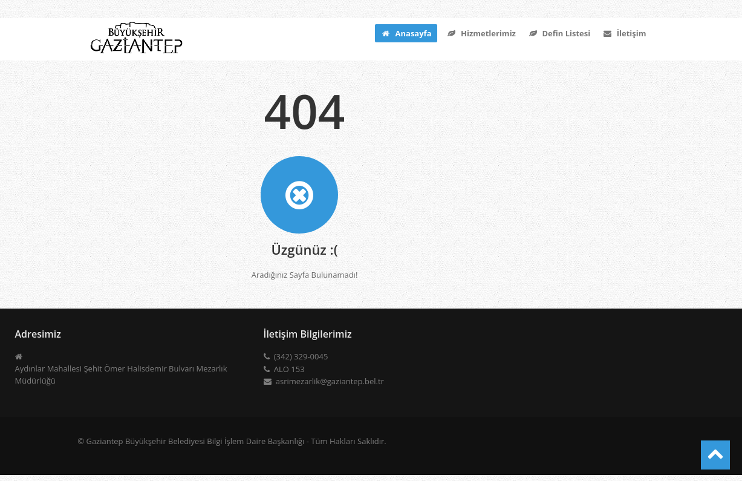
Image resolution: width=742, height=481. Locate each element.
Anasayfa (406, 33)
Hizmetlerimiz (480, 33)
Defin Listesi (559, 33)
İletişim (624, 33)
